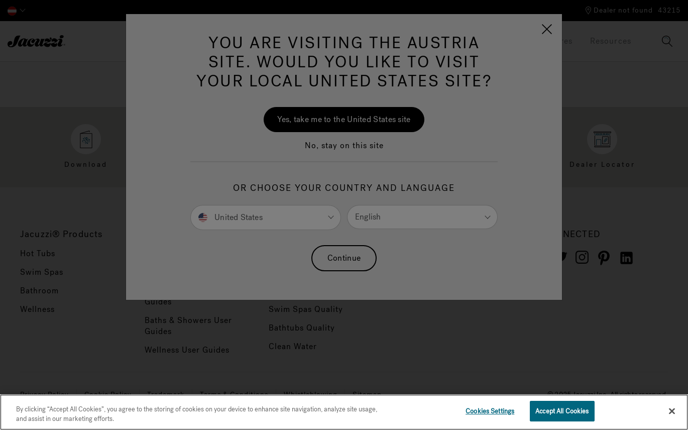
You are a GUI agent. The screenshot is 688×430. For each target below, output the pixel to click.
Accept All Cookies (562, 414)
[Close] (672, 413)
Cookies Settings (490, 414)
